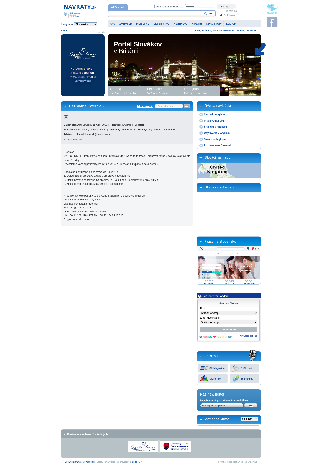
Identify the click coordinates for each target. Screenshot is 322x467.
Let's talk (211, 356)
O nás (224, 462)
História (205, 93)
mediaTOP (137, 462)
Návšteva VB (181, 24)
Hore (217, 462)
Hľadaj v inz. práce (165, 106)
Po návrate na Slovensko (218, 145)
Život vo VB (125, 24)
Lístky (197, 93)
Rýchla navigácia (218, 106)
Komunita (197, 24)
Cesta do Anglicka (214, 114)
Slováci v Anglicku (215, 139)
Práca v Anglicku (214, 120)
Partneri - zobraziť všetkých (87, 434)
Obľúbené (229, 15)
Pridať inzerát (145, 106)
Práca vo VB (142, 24)
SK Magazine (217, 368)
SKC (112, 24)
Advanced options (248, 336)
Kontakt (253, 462)
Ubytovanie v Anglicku (217, 133)
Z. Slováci (246, 368)
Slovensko (119, 93)
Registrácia (230, 10)
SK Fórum (215, 378)
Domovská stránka (80, 11)
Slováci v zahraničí (219, 187)
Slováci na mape (217, 158)
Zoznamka (247, 378)
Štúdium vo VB (161, 24)
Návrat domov (214, 24)
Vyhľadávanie (118, 7)
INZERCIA (231, 24)
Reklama (244, 462)
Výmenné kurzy (217, 419)
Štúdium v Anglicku (215, 126)
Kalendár (188, 93)
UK (111, 93)
